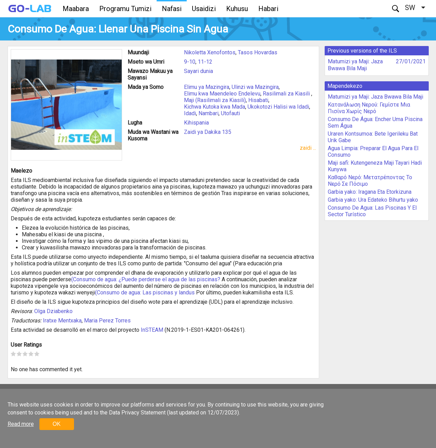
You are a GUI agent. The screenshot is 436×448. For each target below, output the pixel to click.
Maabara (76, 8)
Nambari (208, 113)
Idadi (190, 113)
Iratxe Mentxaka (62, 320)
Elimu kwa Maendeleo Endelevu (222, 93)
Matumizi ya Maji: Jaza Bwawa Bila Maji (355, 65)
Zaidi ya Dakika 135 (207, 132)
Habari (268, 8)
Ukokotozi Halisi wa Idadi (278, 106)
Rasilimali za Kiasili (287, 93)
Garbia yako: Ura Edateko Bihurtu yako (373, 199)
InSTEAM (152, 330)
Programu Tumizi (125, 8)
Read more (21, 424)
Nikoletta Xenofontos (209, 52)
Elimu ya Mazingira (206, 87)
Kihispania (196, 122)
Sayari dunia (198, 71)
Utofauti (230, 113)
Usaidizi (204, 8)
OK (57, 424)
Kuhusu (237, 8)
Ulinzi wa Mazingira (255, 87)
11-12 (205, 61)
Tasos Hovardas (257, 52)
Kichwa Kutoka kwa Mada (214, 106)
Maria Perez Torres (107, 320)
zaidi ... (308, 148)
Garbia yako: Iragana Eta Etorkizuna (369, 192)
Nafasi (172, 8)
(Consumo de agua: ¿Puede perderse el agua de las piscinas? (145, 279)
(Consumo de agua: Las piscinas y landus (145, 292)
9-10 (189, 61)
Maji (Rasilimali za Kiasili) (215, 100)
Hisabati (258, 100)
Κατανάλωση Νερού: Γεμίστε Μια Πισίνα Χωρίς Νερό (369, 108)
